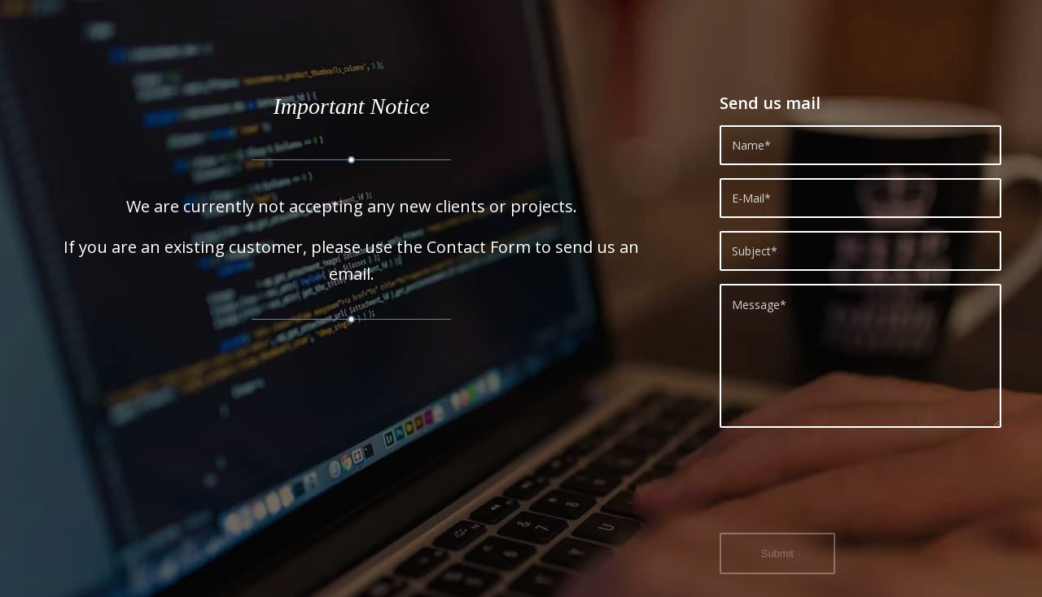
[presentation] (843, 489)
